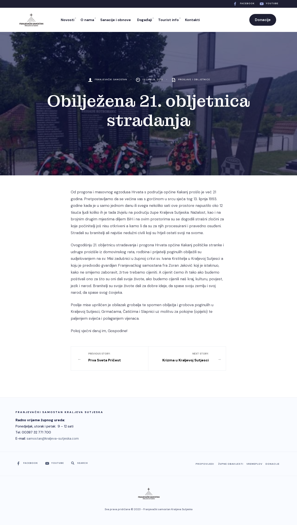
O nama (87, 20)
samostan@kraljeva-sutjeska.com (53, 438)
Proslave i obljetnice (194, 79)
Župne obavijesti (230, 463)
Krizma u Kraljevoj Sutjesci (184, 357)
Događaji (144, 20)
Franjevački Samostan (111, 79)
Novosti (67, 20)
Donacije (263, 19)
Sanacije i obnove (115, 20)
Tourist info (168, 20)
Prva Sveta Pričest (113, 357)
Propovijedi (205, 463)
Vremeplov (254, 463)
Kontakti (192, 20)
